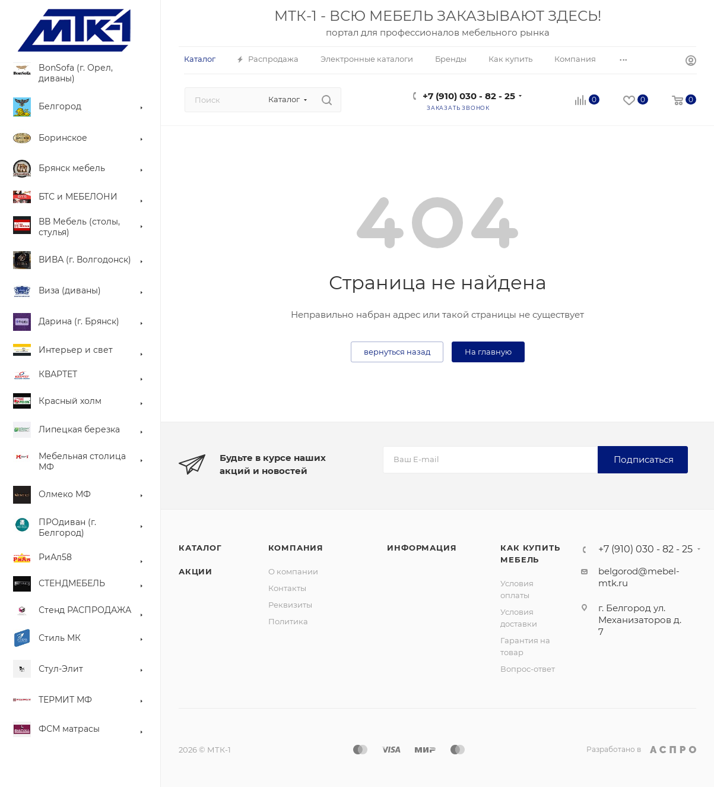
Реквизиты (290, 604)
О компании (293, 571)
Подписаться (644, 459)
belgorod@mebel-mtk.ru (639, 577)
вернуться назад (397, 351)
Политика (288, 621)
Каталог (200, 547)
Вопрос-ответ (527, 669)
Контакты (287, 588)
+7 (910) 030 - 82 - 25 (469, 96)
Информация (421, 547)
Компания (295, 547)
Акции (195, 571)
